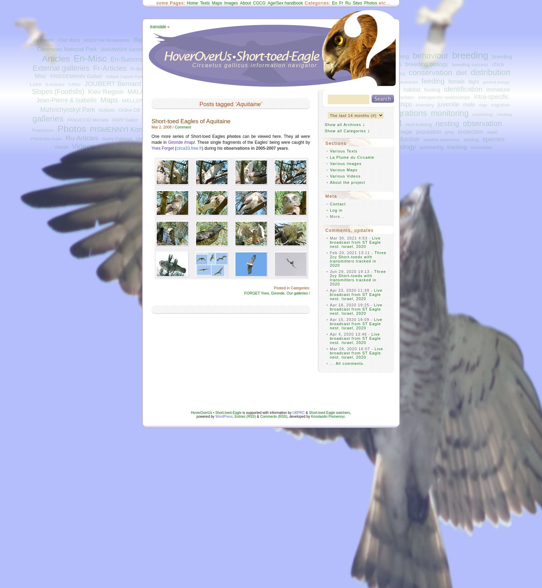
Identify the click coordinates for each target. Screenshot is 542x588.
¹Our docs (68, 40)
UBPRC (299, 413)
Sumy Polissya (117, 138)
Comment (183, 127)
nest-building (418, 124)
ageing (400, 56)
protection (470, 131)
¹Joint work (42, 40)
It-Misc (74, 84)
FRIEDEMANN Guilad (76, 76)
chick (498, 64)
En (334, 3)
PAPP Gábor (125, 120)
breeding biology (426, 64)
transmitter (482, 147)
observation (482, 123)
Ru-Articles (81, 138)
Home (192, 3)
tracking (457, 147)
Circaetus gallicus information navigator (254, 65)
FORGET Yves (256, 293)
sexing (471, 139)
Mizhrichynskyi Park (67, 109)
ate (158, 26)
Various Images (346, 164)
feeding (432, 81)
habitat (411, 89)
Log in (336, 210)
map (483, 105)
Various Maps (344, 170)
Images (231, 3)
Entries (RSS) (245, 416)
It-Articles (54, 84)
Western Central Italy (119, 147)
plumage (400, 131)
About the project (347, 182)
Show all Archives (343, 125)
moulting (504, 114)
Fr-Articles (109, 68)
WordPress (224, 416)
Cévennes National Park (67, 49)
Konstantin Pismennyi (327, 416)
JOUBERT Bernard (112, 83)
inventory (425, 105)
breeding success (470, 64)
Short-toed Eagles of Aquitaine (191, 121)
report (492, 132)
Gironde (175, 142)
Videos (83, 146)
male (469, 104)
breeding (470, 55)
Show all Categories (345, 131)
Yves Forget (163, 148)
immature (498, 89)
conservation (430, 72)
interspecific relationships (444, 97)
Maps (109, 100)
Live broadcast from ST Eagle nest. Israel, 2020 (355, 242)
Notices (107, 110)
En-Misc (90, 58)
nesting (447, 123)
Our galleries (297, 293)
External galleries (60, 68)
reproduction (401, 139)
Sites (357, 3)
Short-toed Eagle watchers (329, 413)
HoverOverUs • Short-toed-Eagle (216, 413)
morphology (482, 114)
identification (463, 89)
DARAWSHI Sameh (122, 49)
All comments (349, 363)
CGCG (259, 3)
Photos (71, 129)
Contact (338, 204)
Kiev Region (106, 91)
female (456, 82)
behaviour (430, 55)
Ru (347, 3)
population (428, 132)
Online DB (129, 110)
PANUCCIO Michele (87, 120)
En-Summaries (131, 59)
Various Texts (343, 151)
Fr (341, 3)
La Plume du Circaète (352, 157)
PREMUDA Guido (46, 139)
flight (474, 82)
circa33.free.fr (189, 148)
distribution (490, 72)
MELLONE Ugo (140, 100)
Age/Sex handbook (285, 3)
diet (461, 73)
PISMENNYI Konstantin (126, 129)
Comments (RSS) (273, 416)
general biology (496, 82)
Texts (205, 3)
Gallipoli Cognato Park (124, 77)
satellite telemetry (441, 139)
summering (431, 147)
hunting (432, 90)
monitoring (450, 113)
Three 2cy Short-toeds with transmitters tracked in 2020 (358, 259)
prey (449, 132)
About (245, 3)
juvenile (448, 104)
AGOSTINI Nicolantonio (107, 40)
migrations (407, 113)
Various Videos (345, 176)
